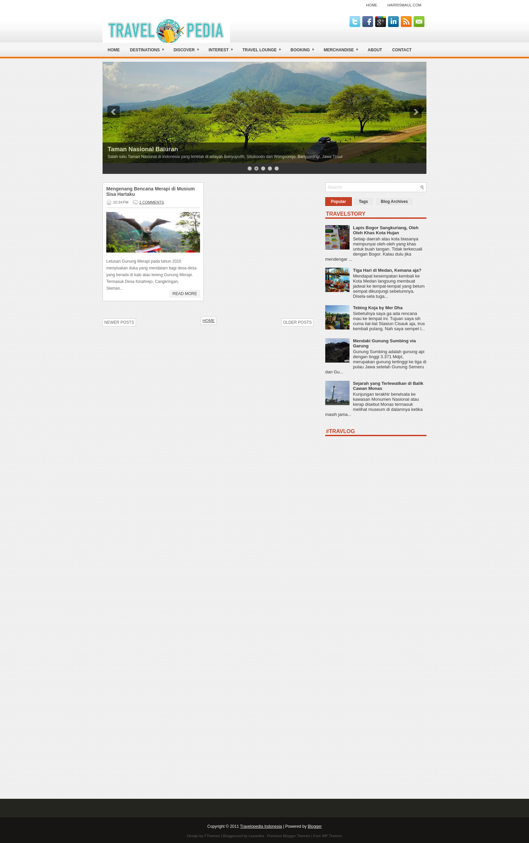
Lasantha (256, 836)
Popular (338, 201)
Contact (402, 50)
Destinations (149, 47)
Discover (188, 47)
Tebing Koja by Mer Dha (377, 307)
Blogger (315, 826)
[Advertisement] (375, 682)
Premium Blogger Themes (288, 836)
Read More (184, 293)
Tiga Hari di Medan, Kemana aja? (387, 270)
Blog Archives (394, 201)
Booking (304, 47)
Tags (363, 201)
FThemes (212, 836)
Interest (222, 47)
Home (371, 5)
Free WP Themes (327, 836)
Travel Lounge (263, 47)
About (375, 50)
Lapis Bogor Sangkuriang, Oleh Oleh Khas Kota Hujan (385, 230)
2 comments (151, 202)
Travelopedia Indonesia (261, 826)
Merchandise (343, 47)
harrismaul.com (404, 5)
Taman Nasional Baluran (143, 149)
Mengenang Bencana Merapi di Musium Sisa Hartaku (150, 191)
